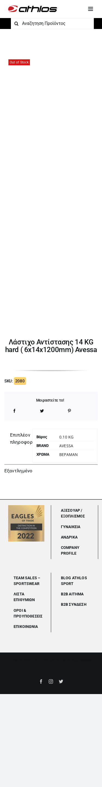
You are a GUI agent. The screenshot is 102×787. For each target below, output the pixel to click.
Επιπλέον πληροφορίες (19, 438)
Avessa (66, 445)
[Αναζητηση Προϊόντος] (52, 23)
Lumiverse (61, 666)
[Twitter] (42, 411)
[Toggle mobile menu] (91, 9)
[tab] (16, 439)
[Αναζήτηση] (16, 23)
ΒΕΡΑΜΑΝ (68, 454)
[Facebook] (14, 411)
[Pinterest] (69, 411)
